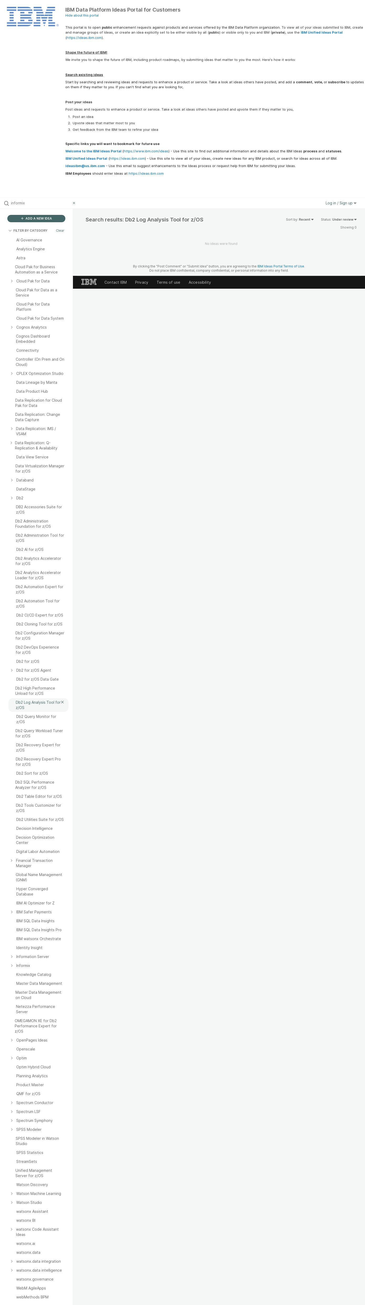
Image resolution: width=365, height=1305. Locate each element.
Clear (60, 230)
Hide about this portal (82, 15)
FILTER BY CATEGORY (27, 230)
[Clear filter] (74, 203)
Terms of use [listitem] (168, 282)
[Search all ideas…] (40, 203)
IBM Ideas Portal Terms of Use (280, 266)
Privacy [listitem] (141, 282)
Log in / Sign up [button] (341, 203)
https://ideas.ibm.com (84, 37)
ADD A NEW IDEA (36, 218)
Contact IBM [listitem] (115, 282)
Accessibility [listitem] (200, 282)
